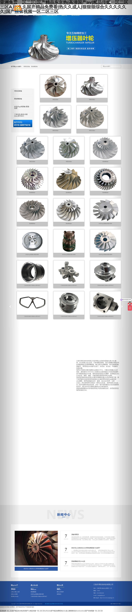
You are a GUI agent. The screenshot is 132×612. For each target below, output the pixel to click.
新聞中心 (64, 15)
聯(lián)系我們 (76, 15)
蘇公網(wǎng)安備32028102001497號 (54, 603)
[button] (10, 306)
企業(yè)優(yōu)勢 (52, 15)
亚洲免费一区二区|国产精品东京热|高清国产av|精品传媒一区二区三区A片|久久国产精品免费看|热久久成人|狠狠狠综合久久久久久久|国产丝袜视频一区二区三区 (51, 611)
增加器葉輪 (18, 91)
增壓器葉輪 (26, 66)
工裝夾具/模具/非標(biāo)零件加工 (20, 115)
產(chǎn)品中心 (37, 15)
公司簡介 (26, 15)
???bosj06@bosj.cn (114, 2)
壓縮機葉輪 (34, 66)
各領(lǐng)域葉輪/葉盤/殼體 (21, 107)
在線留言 (59, 589)
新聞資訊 (59, 594)
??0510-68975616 (101, 2)
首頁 (17, 15)
